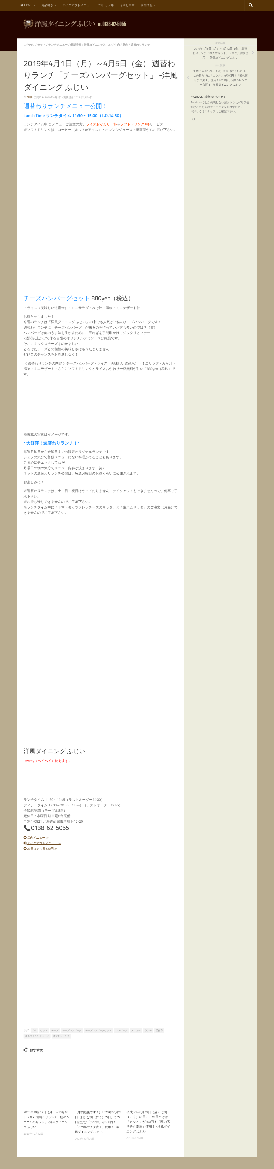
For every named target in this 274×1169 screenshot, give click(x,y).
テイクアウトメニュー (77, 5)
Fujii (193, 118)
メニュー (136, 1030)
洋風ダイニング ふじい (37, 1035)
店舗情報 (147, 5)
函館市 (159, 1030)
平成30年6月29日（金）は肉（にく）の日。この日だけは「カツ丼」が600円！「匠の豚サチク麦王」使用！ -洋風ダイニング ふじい (148, 1121)
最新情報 (79, 45)
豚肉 (132, 45)
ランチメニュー (60, 45)
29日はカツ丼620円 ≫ (43, 848)
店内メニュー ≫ (38, 837)
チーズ (54, 1030)
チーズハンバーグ (72, 1030)
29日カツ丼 (106, 5)
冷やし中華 (127, 5)
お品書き (47, 5)
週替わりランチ (147, 45)
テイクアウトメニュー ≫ (45, 843)
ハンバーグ (121, 1030)
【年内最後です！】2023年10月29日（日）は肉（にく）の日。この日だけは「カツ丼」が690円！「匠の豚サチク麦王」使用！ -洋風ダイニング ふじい (98, 1121)
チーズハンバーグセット (98, 1030)
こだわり (30, 45)
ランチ (148, 1030)
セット (42, 45)
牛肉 (123, 45)
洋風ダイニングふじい (103, 45)
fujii (29, 97)
